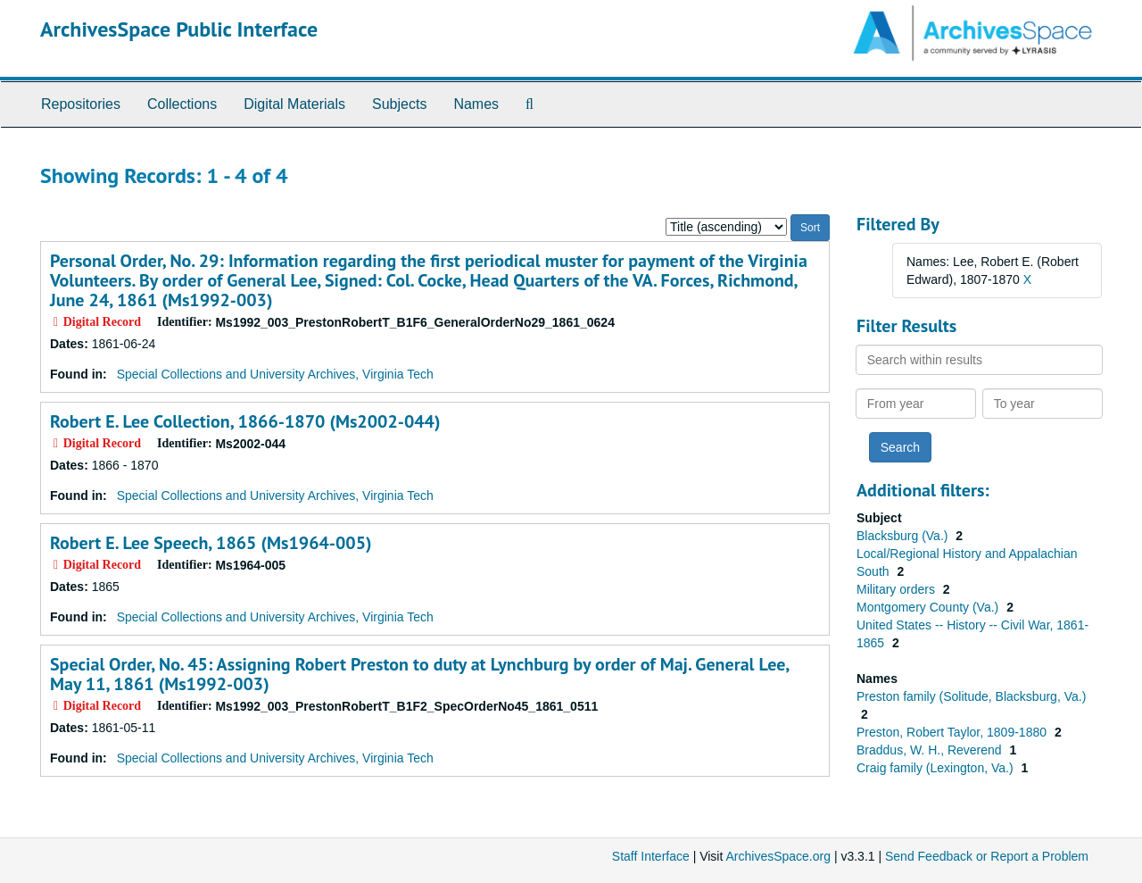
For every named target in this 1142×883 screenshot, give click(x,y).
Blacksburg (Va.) (903, 536)
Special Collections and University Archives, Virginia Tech (275, 374)
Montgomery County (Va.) (929, 607)
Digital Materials (294, 104)
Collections (182, 104)
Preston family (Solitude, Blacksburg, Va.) (971, 696)
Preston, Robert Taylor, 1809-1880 (953, 732)
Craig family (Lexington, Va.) (936, 768)
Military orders (897, 589)
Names (476, 104)
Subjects (399, 104)
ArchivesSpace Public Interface (179, 29)
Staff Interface (651, 856)
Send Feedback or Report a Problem (986, 856)
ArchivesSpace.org (778, 856)
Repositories (80, 104)
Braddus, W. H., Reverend (930, 750)
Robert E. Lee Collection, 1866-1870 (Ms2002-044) (245, 421)
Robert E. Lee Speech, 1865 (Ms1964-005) (211, 542)
